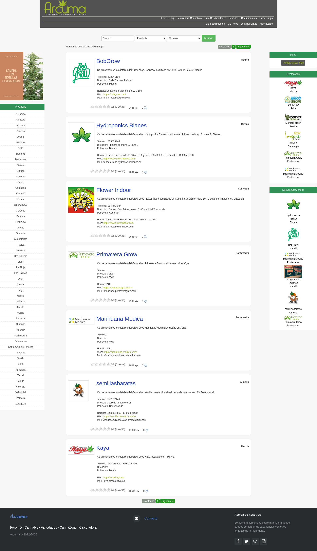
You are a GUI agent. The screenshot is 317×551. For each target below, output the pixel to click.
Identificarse (266, 23)
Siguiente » (243, 46)
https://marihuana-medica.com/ (120, 352)
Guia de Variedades (215, 18)
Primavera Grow (116, 254)
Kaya (102, 448)
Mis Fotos (232, 23)
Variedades (49, 527)
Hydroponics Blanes (121, 125)
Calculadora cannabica (189, 18)
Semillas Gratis (249, 23)
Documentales (249, 18)
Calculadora (87, 527)
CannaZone (68, 527)
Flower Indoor (113, 190)
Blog (171, 18)
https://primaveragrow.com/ (118, 287)
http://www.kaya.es (114, 477)
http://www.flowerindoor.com (119, 223)
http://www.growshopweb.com (120, 158)
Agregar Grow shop (293, 62)
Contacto (150, 518)
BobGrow (108, 61)
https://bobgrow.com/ (115, 94)
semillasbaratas (116, 383)
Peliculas (234, 18)
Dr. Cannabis (28, 527)
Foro (163, 18)
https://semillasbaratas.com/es (120, 416)
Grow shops (266, 18)
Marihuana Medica (119, 319)
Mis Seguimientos (215, 23)
